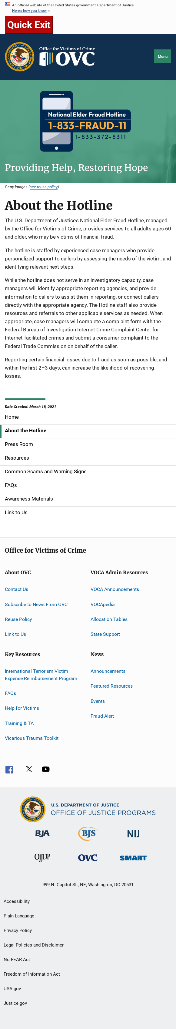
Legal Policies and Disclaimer (34, 945)
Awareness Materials (29, 499)
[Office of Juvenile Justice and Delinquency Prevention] (42, 863)
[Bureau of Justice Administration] (42, 838)
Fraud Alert (102, 716)
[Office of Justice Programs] (20, 57)
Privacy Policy (18, 930)
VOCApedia (103, 604)
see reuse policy (44, 186)
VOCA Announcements (115, 589)
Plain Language (19, 916)
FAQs (11, 485)
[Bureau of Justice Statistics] (88, 842)
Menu (163, 56)
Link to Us (16, 512)
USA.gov (12, 988)
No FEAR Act (17, 959)
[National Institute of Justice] (134, 838)
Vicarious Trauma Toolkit (31, 738)
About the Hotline (25, 430)
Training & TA (19, 723)
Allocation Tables (109, 619)
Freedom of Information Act (32, 974)
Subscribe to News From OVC (36, 604)
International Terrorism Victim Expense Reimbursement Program (41, 674)
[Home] (69, 56)
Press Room (19, 444)
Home (12, 417)
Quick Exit (29, 25)
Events (98, 701)
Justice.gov (15, 1003)
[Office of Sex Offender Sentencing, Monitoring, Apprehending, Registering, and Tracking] (133, 861)
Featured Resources (112, 686)
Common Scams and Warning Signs (46, 471)
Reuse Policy (18, 619)
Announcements (108, 671)
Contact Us (16, 589)
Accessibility (17, 901)
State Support (105, 634)
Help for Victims (22, 708)
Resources (17, 458)
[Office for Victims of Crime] (88, 862)
